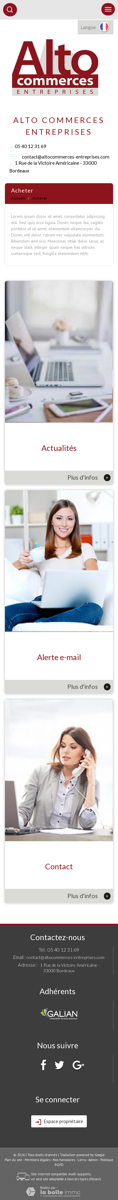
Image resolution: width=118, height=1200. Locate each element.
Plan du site (13, 1160)
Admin (93, 1160)
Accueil (18, 198)
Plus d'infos (89, 477)
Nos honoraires (64, 1160)
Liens (82, 1160)
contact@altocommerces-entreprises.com (65, 156)
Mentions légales (37, 1160)
